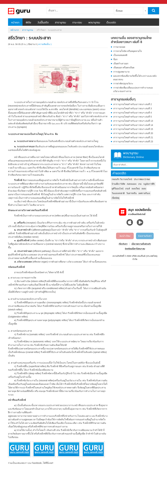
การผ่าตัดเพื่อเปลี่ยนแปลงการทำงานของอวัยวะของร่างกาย (133, 89)
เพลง (144, 188)
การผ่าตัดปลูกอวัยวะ (123, 83)
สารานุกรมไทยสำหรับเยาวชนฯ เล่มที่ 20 (133, 133)
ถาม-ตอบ (77, 23)
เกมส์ (127, 188)
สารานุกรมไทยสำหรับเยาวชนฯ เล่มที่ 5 (132, 116)
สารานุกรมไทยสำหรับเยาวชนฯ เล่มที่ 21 (133, 137)
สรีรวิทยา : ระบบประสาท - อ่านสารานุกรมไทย (25, 11)
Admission (131, 184)
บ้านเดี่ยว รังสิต (118, 184)
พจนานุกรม (94, 23)
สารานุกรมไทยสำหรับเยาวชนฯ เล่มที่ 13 (133, 121)
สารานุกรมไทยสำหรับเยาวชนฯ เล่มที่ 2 (132, 104)
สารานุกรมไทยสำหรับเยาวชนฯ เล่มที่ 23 (133, 141)
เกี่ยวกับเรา (123, 244)
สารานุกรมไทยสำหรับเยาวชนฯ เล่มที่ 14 (133, 125)
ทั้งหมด (119, 11)
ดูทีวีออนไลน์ (117, 188)
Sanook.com (10, 2)
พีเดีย (28, 23)
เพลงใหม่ (136, 188)
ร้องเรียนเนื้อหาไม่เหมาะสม (135, 249)
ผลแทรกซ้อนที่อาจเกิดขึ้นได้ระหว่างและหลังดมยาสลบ (135, 78)
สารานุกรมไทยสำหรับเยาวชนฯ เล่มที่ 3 (132, 108)
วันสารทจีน (131, 193)
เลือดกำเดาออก (120, 63)
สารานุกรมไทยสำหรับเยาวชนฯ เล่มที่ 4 (132, 112)
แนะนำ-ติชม (125, 236)
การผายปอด (119, 47)
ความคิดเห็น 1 (45, 44)
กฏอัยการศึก (149, 184)
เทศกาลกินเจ (144, 193)
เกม (140, 184)
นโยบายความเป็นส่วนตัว (141, 244)
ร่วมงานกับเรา (145, 236)
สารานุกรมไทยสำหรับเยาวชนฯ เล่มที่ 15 (133, 129)
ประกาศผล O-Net (142, 179)
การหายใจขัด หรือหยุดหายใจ (127, 51)
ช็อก (115, 59)
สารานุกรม (60, 23)
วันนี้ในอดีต (43, 23)
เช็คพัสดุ (115, 198)
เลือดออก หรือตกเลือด (124, 67)
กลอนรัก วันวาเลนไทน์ (122, 179)
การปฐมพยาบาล (121, 71)
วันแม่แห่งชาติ (118, 193)
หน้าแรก (15, 23)
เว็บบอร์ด (111, 23)
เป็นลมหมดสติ (120, 55)
